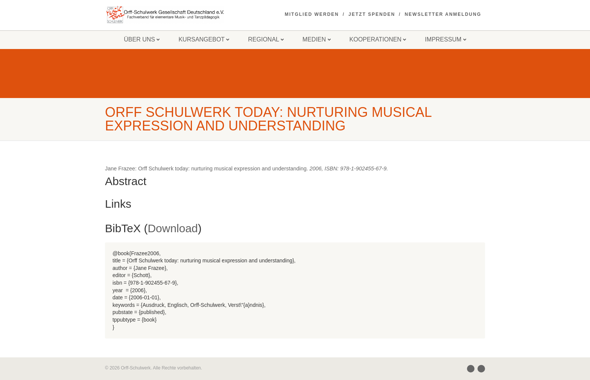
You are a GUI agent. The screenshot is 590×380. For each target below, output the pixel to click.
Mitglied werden (312, 14)
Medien (317, 39)
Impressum (445, 39)
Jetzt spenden (371, 14)
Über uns (142, 39)
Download (173, 228)
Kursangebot (203, 39)
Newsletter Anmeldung (442, 14)
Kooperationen (378, 39)
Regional (266, 39)
